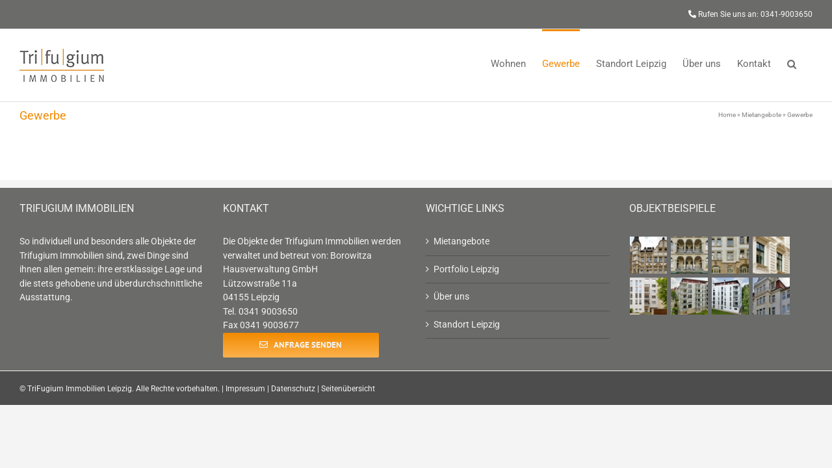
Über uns (451, 296)
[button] (807, 62)
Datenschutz (293, 388)
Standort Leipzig (467, 324)
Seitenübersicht (348, 388)
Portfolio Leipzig (466, 269)
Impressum (245, 388)
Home (727, 114)
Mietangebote (761, 114)
